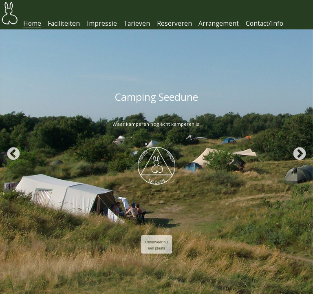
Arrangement (218, 23)
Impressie (102, 23)
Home (32, 23)
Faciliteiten (64, 23)
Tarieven (136, 23)
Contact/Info (264, 23)
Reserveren (174, 23)
